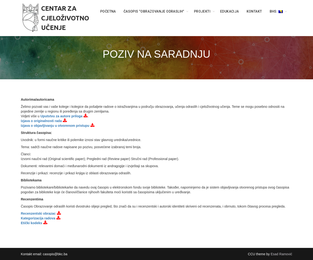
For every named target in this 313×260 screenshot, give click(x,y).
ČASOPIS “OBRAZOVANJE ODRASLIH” (154, 11)
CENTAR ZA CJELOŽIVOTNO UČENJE (65, 18)
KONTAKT (254, 11)
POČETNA (108, 11)
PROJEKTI (202, 11)
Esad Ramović (281, 254)
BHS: (276, 11)
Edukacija (229, 11)
